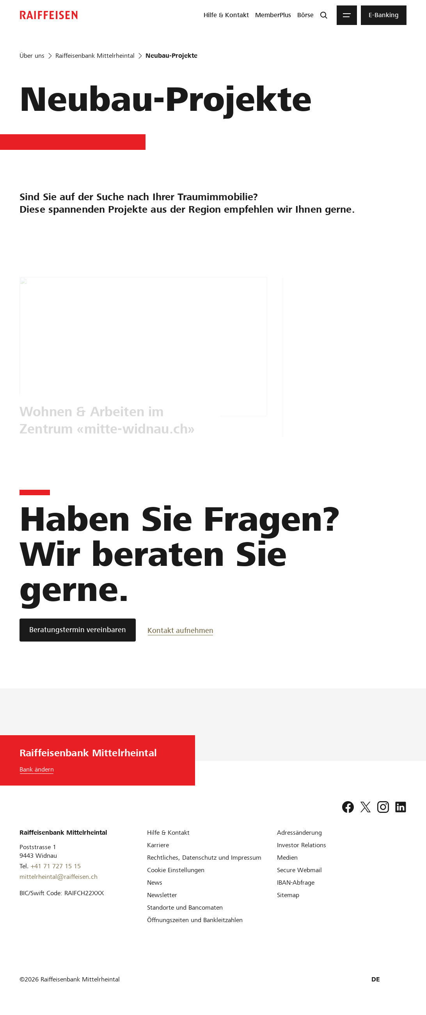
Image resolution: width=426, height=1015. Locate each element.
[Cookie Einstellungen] (175, 870)
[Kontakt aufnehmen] (180, 630)
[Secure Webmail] (299, 870)
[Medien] (287, 857)
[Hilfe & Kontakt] (168, 832)
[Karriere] (158, 845)
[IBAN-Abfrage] (295, 882)
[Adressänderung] (299, 832)
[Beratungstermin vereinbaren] (78, 630)
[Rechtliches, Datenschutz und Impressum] (204, 857)
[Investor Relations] (301, 845)
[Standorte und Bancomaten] (185, 907)
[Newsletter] (162, 895)
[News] (154, 882)
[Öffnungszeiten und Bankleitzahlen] (195, 920)
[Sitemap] (288, 895)
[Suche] (324, 15)
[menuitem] (226, 15)
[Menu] (347, 15)
